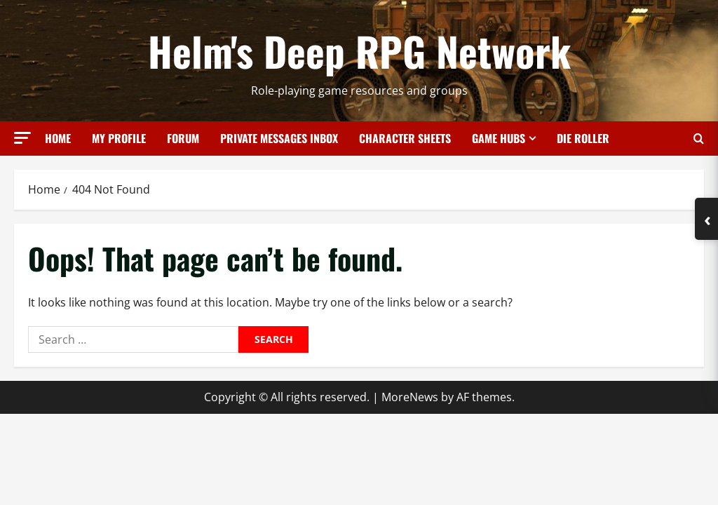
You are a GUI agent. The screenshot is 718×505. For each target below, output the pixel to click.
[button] (22, 138)
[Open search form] (698, 138)
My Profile (119, 138)
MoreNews (409, 397)
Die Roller (583, 138)
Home (58, 138)
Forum (183, 138)
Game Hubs (498, 138)
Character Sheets (405, 138)
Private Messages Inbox (279, 138)
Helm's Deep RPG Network (359, 50)
